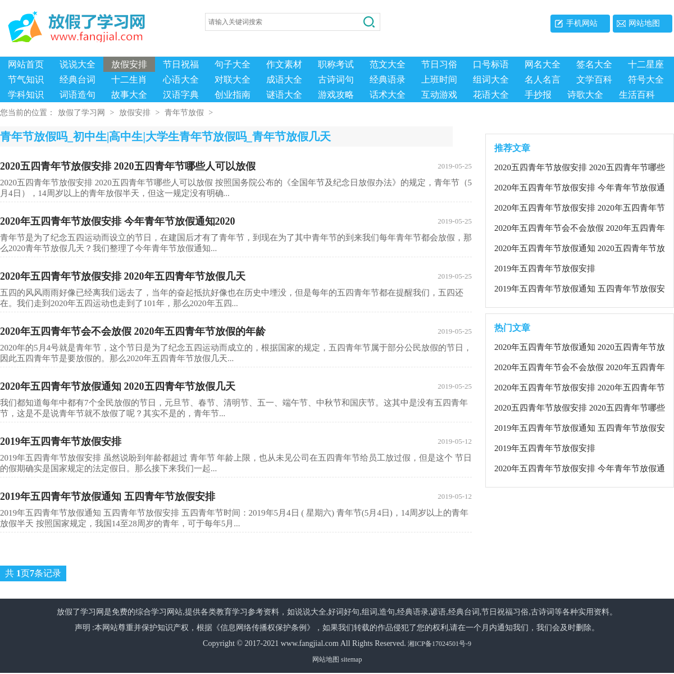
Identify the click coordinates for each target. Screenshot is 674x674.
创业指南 (233, 94)
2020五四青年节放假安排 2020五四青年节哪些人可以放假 (236, 167)
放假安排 (129, 64)
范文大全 (388, 64)
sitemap (351, 660)
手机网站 (582, 23)
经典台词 (77, 79)
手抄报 (538, 94)
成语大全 (284, 79)
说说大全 (77, 64)
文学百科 (594, 79)
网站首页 (26, 64)
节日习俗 (439, 64)
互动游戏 (439, 94)
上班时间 (439, 79)
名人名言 (543, 79)
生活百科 (637, 94)
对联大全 (233, 79)
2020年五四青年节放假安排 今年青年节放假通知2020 (236, 222)
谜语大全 (284, 94)
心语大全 (181, 79)
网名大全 (543, 64)
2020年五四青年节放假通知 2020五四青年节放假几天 (236, 387)
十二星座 (646, 64)
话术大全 (388, 94)
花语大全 (491, 94)
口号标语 (491, 64)
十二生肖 (129, 79)
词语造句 (77, 94)
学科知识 (26, 94)
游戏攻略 (336, 94)
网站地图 (644, 23)
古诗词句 (336, 79)
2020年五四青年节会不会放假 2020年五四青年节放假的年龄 (236, 332)
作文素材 (284, 64)
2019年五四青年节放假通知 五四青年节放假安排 (236, 497)
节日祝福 (181, 64)
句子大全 (233, 64)
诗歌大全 (585, 94)
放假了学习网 (81, 114)
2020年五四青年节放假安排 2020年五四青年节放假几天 (236, 277)
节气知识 (26, 79)
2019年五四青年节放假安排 (236, 442)
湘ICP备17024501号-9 (439, 645)
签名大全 (594, 64)
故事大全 (129, 94)
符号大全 (646, 79)
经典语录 (388, 79)
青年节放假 (184, 114)
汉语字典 (181, 94)
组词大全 (491, 79)
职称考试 (336, 64)
